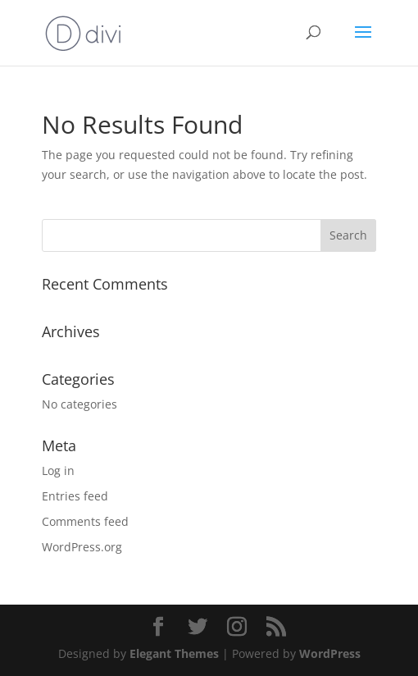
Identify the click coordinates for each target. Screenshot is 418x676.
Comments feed (85, 521)
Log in (58, 470)
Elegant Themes (174, 653)
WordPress (330, 653)
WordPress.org (82, 547)
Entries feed (75, 496)
